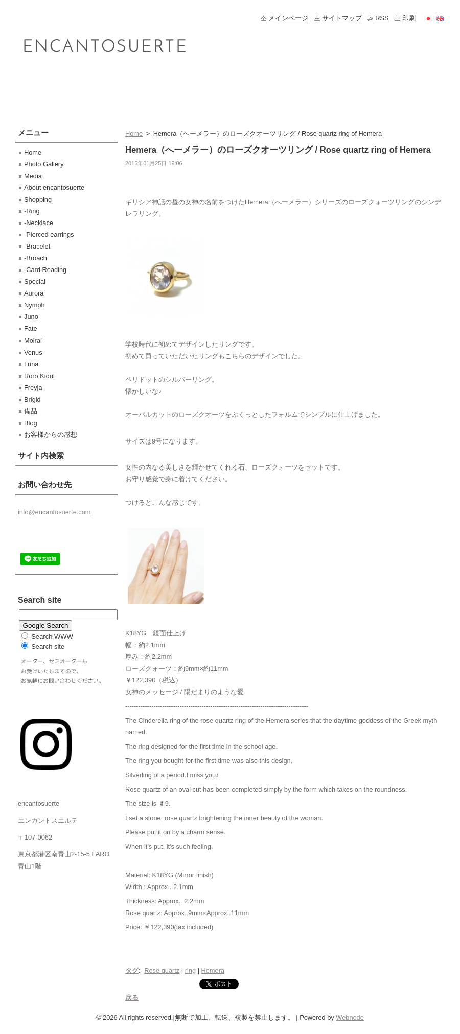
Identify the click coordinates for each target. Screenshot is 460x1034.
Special (34, 281)
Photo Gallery (44, 164)
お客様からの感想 (50, 434)
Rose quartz (161, 970)
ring (190, 970)
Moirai (33, 340)
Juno (31, 317)
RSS (381, 18)
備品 (30, 411)
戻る (132, 997)
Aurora (33, 293)
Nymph (34, 305)
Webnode (350, 1017)
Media (33, 176)
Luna (31, 364)
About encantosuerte (54, 187)
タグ (132, 970)
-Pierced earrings (49, 234)
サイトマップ (342, 18)
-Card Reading (45, 270)
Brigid (32, 399)
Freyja (33, 387)
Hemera (213, 970)
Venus (33, 352)
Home (134, 133)
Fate (30, 328)
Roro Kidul (39, 376)
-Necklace (38, 223)
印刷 (409, 18)
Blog (30, 423)
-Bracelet (37, 246)
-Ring (32, 211)
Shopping (38, 199)
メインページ (288, 18)
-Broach (35, 258)
